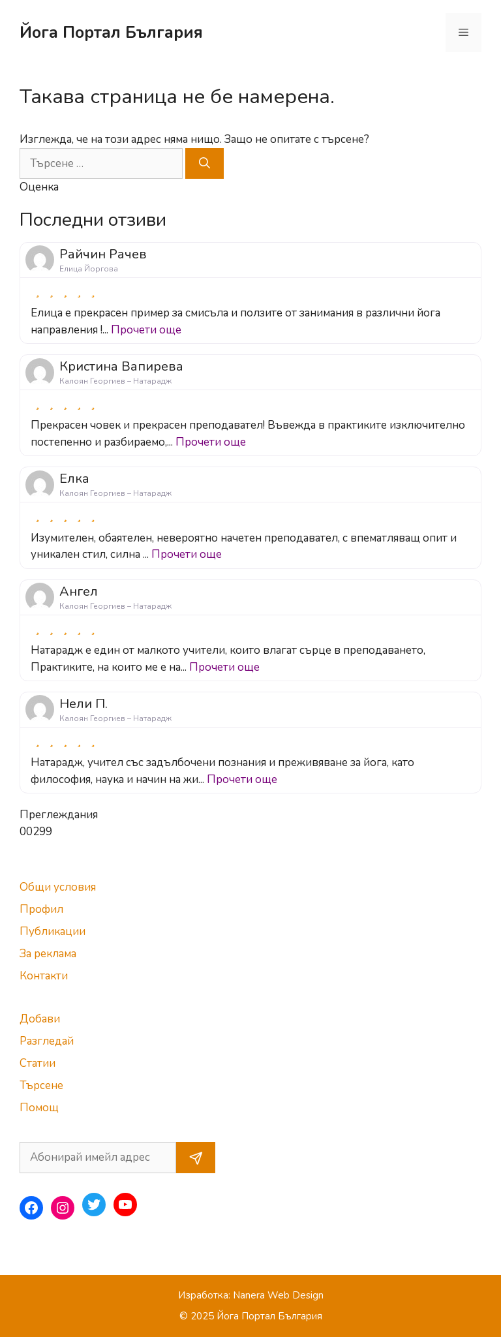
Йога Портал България (111, 33)
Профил (41, 909)
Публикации (52, 931)
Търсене (41, 1085)
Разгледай (47, 1041)
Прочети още (146, 329)
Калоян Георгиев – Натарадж (115, 381)
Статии (37, 1063)
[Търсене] (204, 163)
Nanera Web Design (278, 1295)
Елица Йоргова (88, 269)
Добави (40, 1018)
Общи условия (58, 887)
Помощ (39, 1107)
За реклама (48, 953)
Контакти (44, 975)
